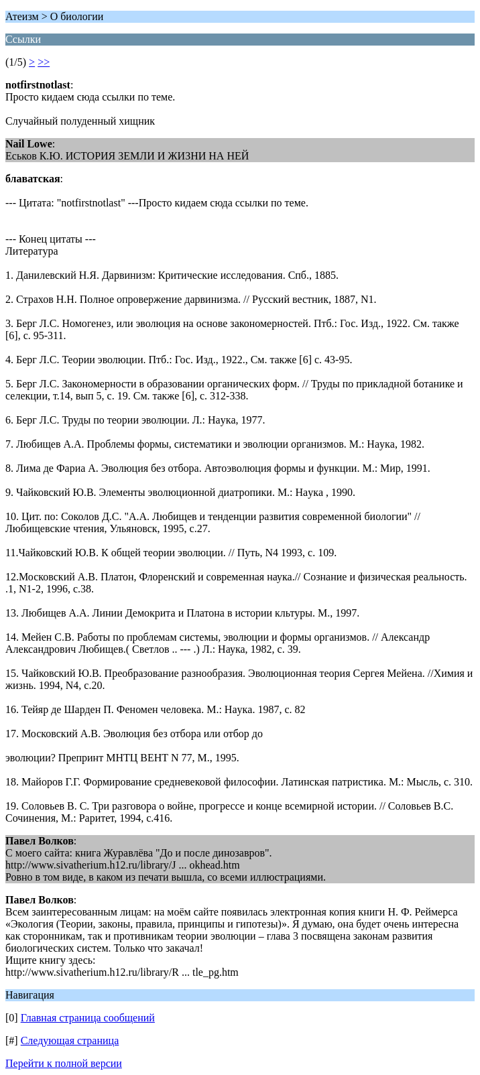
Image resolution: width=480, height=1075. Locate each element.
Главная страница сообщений (88, 1017)
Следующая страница (70, 1040)
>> (44, 62)
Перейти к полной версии (63, 1063)
